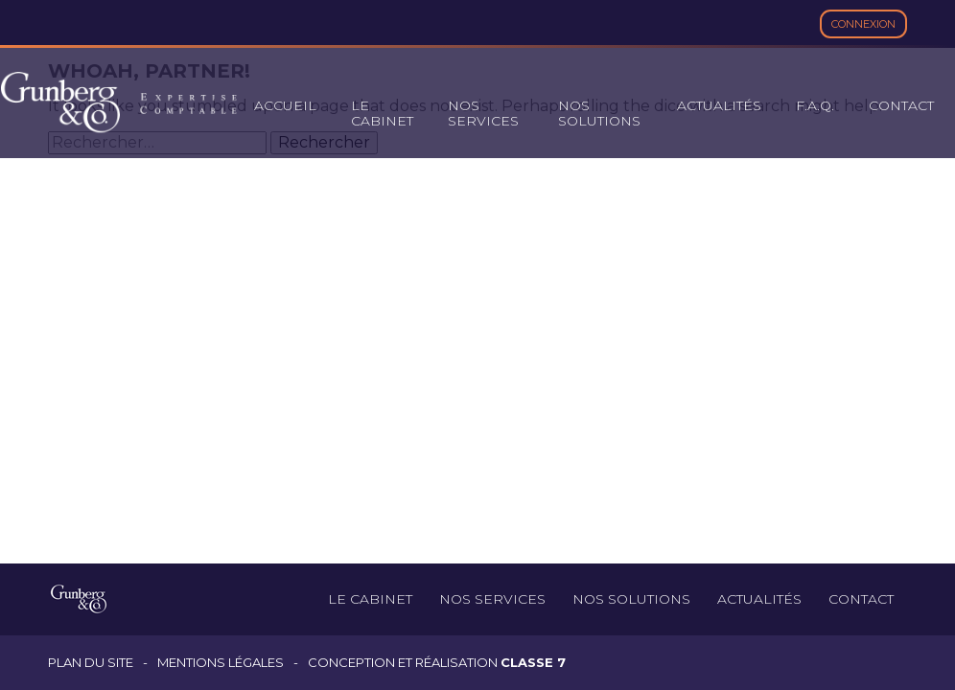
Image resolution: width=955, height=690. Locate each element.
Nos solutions (599, 113)
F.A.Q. (815, 105)
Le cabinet (382, 113)
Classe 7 (533, 662)
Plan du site (90, 663)
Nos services (483, 113)
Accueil (285, 105)
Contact (901, 105)
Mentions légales (220, 663)
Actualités (719, 105)
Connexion (863, 24)
